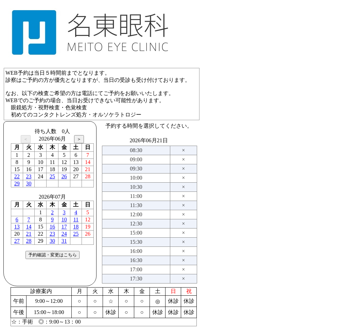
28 (29, 241)
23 (29, 176)
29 (17, 183)
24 (64, 234)
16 (52, 227)
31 (64, 241)
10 (64, 219)
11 (76, 219)
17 (64, 227)
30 (29, 183)
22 (17, 176)
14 (29, 227)
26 (64, 176)
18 (76, 227)
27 (17, 241)
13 (17, 227)
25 (52, 176)
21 (29, 234)
